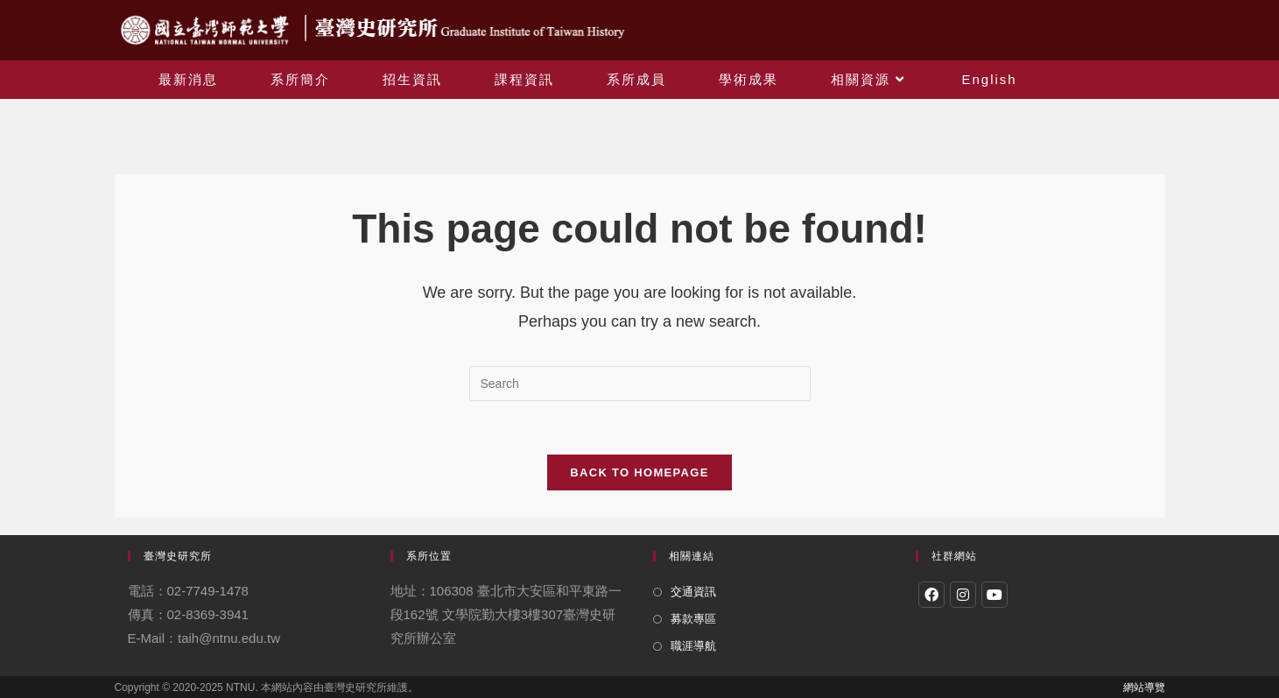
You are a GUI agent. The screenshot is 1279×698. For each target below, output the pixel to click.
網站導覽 (1144, 687)
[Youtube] (994, 595)
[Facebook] (931, 595)
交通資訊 (693, 591)
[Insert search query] (640, 383)
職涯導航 (693, 645)
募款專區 (693, 618)
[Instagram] (963, 595)
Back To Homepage (639, 472)
